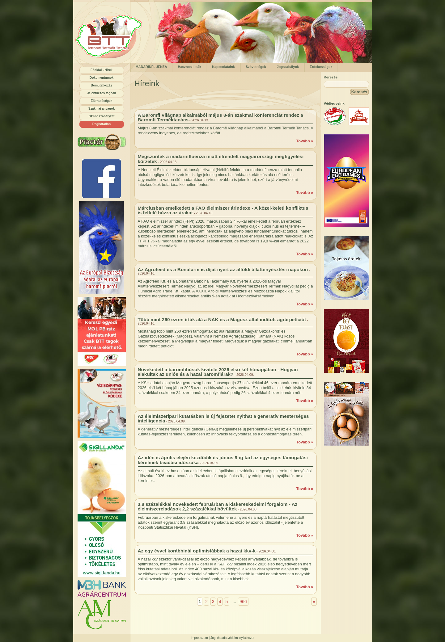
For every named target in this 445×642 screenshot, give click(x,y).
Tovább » (304, 141)
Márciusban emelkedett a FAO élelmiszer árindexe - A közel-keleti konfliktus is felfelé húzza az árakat (223, 210)
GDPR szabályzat (102, 116)
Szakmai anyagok (101, 108)
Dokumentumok (101, 77)
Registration (101, 124)
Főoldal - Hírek (101, 70)
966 (243, 601)
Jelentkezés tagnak (101, 93)
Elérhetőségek (101, 101)
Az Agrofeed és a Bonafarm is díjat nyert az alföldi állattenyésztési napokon (223, 269)
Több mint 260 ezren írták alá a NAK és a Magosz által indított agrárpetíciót (222, 319)
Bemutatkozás (101, 85)
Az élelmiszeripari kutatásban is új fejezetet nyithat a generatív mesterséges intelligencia (223, 418)
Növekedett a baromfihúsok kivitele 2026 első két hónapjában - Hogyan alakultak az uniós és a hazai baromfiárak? (218, 372)
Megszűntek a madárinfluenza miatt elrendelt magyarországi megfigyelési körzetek (221, 159)
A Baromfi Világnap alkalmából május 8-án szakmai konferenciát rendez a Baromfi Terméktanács (220, 117)
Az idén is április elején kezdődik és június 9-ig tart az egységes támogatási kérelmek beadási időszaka (223, 460)
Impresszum (199, 638)
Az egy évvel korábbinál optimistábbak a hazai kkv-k (197, 550)
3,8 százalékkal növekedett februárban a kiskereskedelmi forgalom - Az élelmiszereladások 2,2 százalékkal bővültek (218, 506)
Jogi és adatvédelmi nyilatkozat (232, 638)
